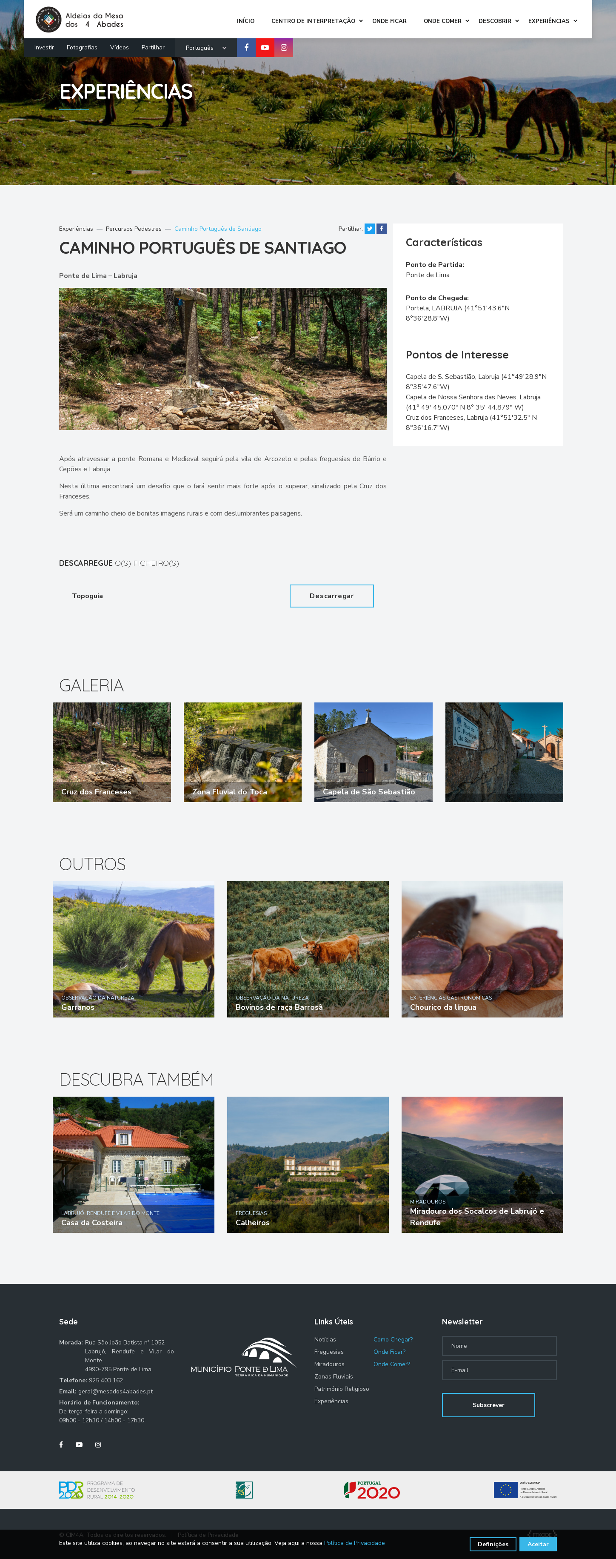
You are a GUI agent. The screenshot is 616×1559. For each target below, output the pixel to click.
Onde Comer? (392, 1364)
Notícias (325, 1339)
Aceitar (538, 1544)
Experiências (76, 229)
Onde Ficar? (389, 1352)
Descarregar (332, 596)
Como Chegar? (393, 1339)
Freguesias (329, 1352)
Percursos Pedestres (134, 229)
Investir (44, 45)
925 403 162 (106, 1380)
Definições (493, 1544)
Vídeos (119, 45)
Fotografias (82, 45)
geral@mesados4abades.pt (115, 1391)
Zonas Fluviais (333, 1377)
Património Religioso (341, 1389)
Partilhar (153, 45)
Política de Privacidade (354, 1543)
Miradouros (329, 1364)
